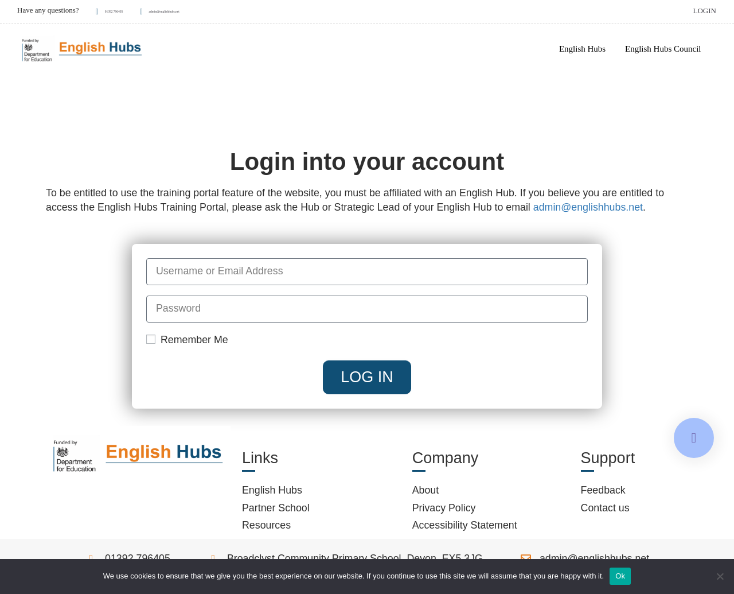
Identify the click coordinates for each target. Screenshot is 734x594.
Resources (266, 528)
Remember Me (187, 342)
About (425, 493)
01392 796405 (120, 10)
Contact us (605, 511)
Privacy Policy (444, 511)
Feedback (603, 493)
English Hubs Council (662, 49)
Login (704, 10)
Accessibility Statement (464, 528)
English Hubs (582, 49)
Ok (620, 576)
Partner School (276, 511)
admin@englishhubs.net (205, 10)
